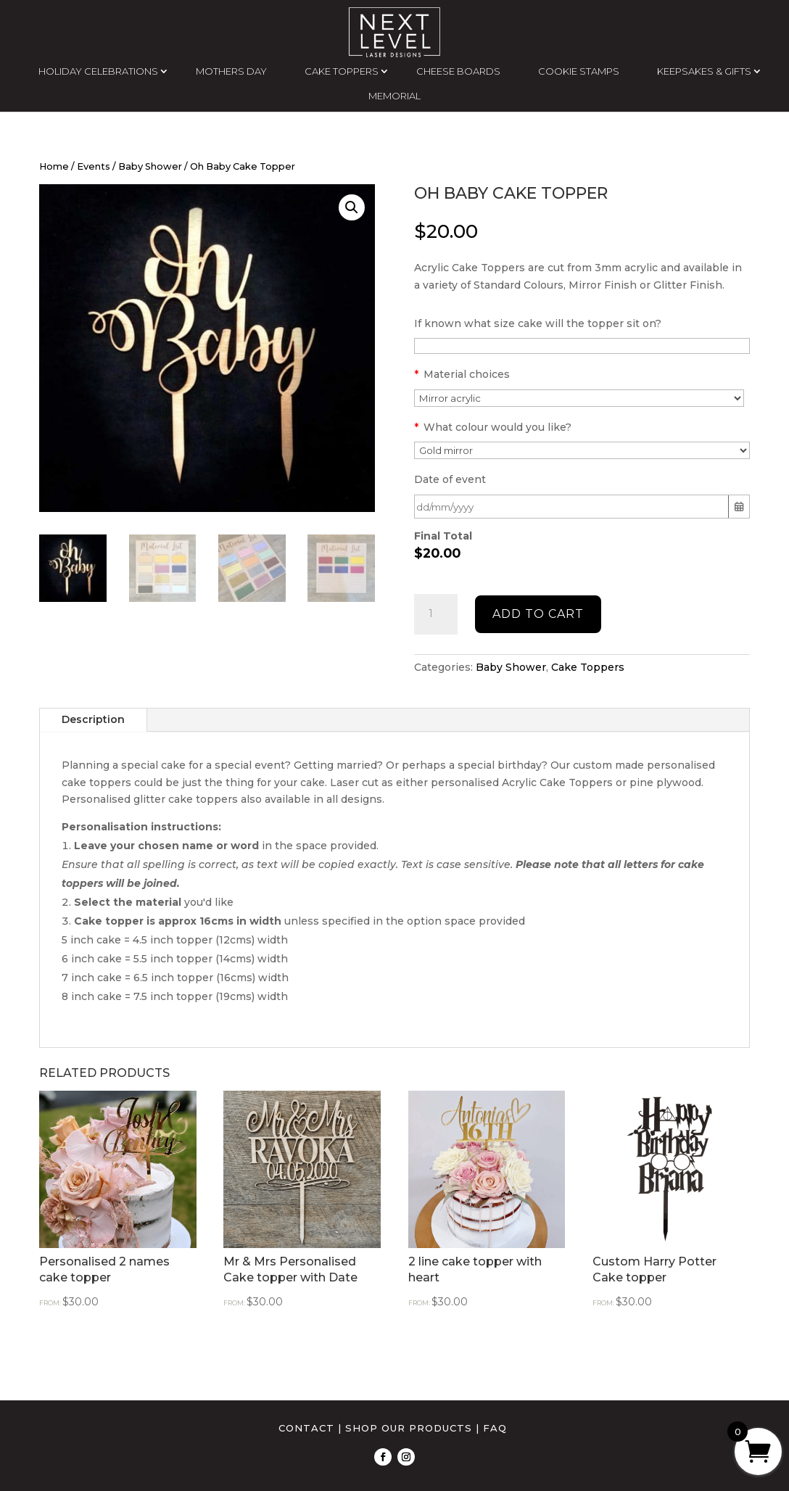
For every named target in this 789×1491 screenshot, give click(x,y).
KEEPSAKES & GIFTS (704, 71)
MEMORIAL (394, 96)
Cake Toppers (587, 667)
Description (93, 719)
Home (54, 166)
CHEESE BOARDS (458, 71)
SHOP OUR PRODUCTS (408, 1428)
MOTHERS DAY (231, 71)
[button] (352, 207)
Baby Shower (150, 166)
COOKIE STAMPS (578, 71)
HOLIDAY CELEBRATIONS (98, 71)
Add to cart (538, 614)
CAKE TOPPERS (342, 71)
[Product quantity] (436, 614)
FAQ (495, 1428)
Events (93, 166)
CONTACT (306, 1428)
